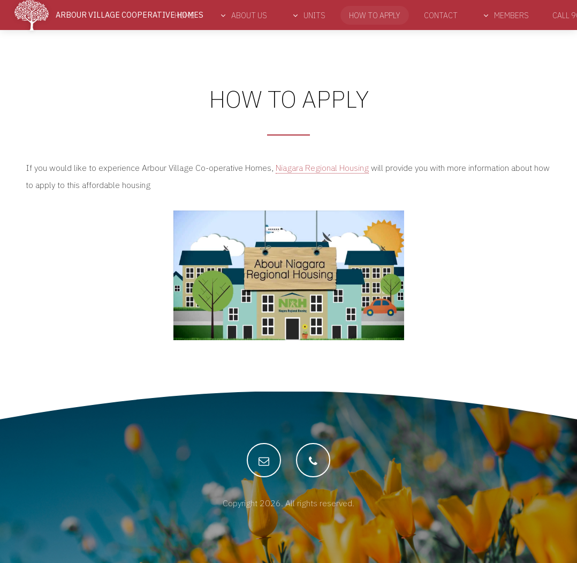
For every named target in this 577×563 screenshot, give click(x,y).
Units (313, 15)
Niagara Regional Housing (322, 167)
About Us (248, 15)
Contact (441, 15)
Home (184, 15)
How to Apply (374, 15)
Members (510, 15)
